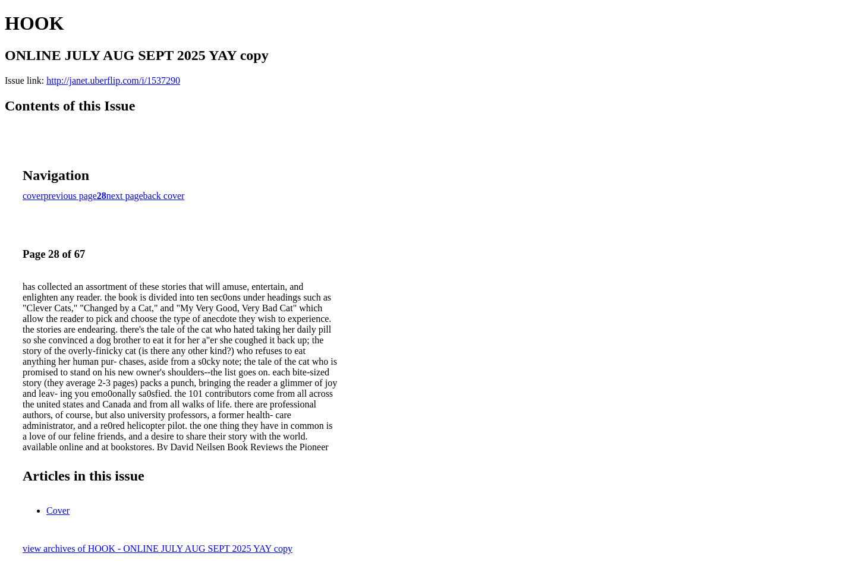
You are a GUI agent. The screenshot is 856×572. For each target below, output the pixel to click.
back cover (164, 196)
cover (33, 196)
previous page (70, 196)
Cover (58, 510)
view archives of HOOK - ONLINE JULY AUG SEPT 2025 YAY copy (157, 548)
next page (124, 196)
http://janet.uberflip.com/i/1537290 (113, 80)
